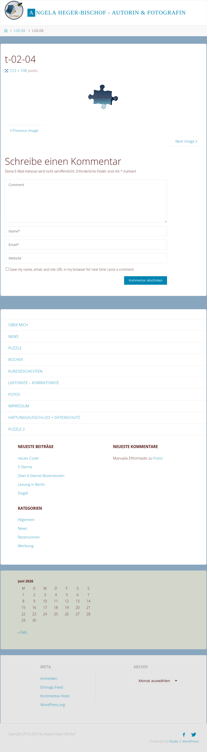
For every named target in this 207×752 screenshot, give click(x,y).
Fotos (14, 394)
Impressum (18, 406)
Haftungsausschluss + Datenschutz (44, 417)
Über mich (18, 324)
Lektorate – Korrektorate (33, 382)
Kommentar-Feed (55, 696)
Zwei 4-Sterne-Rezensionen (41, 476)
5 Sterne (25, 467)
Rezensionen (29, 537)
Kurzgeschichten (25, 371)
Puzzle (14, 347)
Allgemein (26, 519)
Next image (186, 141)
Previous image (23, 130)
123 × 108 (19, 70)
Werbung (26, 546)
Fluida (173, 741)
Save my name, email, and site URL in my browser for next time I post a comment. (70, 269)
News (13, 336)
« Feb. (23, 632)
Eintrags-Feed (51, 687)
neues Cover (28, 458)
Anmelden (48, 678)
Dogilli (23, 493)
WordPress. (191, 741)
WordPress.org (52, 704)
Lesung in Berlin (31, 484)
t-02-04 (19, 30)
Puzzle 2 (16, 429)
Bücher (15, 359)
